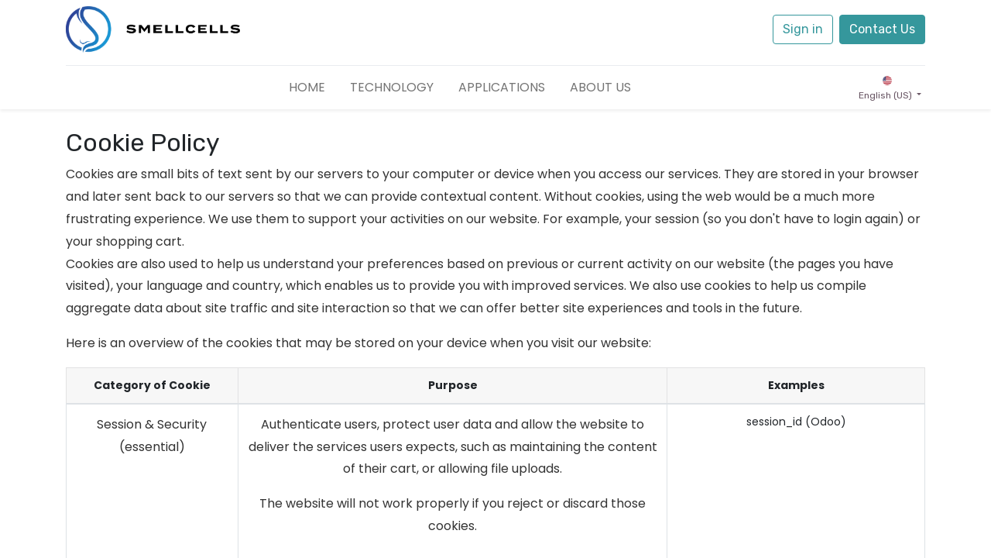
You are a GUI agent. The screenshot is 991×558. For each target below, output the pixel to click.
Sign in (803, 29)
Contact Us (882, 29)
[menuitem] (307, 87)
